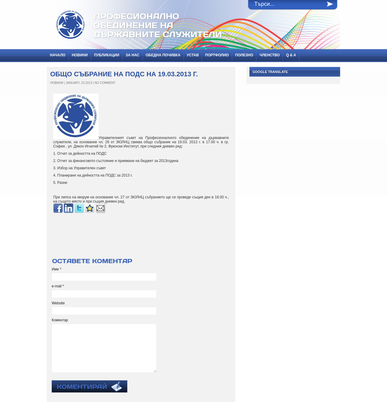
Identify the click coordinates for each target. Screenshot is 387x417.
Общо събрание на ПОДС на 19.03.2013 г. (124, 74)
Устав (193, 55)
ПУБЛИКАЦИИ (106, 55)
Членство (269, 55)
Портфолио (217, 55)
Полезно (244, 55)
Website (58, 303)
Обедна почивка (163, 55)
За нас (132, 55)
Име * (56, 269)
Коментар (60, 320)
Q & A (291, 55)
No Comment (105, 82)
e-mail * (58, 286)
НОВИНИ (80, 55)
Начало (57, 55)
